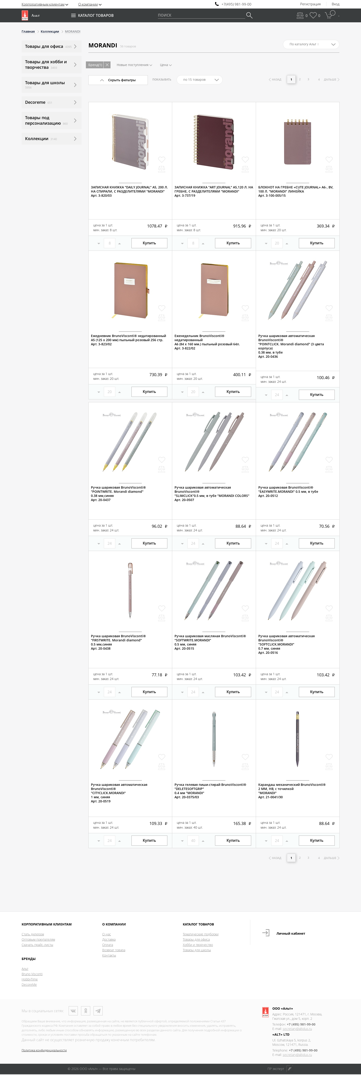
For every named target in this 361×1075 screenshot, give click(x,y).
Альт (25, 969)
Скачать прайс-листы (37, 945)
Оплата (107, 945)
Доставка (109, 940)
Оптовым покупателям (38, 940)
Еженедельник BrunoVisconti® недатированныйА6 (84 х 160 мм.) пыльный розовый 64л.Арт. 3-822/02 (207, 342)
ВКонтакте (73, 1011)
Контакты (109, 956)
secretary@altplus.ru (297, 1029)
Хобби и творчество (198, 945)
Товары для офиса (196, 940)
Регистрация (310, 4)
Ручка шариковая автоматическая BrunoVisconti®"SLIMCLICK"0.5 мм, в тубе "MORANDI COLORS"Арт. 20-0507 (212, 493)
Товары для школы (197, 950)
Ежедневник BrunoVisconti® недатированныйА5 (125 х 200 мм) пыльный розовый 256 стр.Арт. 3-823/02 (128, 340)
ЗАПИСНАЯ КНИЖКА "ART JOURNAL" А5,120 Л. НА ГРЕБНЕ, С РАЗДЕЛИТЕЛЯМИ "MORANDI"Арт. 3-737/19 (214, 191)
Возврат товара (113, 950)
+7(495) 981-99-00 (236, 4)
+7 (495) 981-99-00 (301, 1025)
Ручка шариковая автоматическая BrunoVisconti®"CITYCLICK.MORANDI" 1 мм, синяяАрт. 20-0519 (119, 793)
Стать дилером (33, 935)
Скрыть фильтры (122, 80)
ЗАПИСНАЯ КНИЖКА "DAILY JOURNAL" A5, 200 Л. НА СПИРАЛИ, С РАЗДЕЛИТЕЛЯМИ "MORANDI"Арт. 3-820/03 (129, 191)
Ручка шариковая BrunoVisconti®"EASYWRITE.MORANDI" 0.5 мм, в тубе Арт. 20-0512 (288, 491)
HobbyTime (30, 980)
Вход (335, 4)
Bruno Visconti (32, 974)
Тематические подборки (200, 935)
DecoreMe (29, 985)
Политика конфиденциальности (44, 1051)
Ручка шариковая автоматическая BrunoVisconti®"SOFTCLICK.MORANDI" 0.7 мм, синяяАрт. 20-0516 (286, 644)
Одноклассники (85, 1011)
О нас (106, 935)
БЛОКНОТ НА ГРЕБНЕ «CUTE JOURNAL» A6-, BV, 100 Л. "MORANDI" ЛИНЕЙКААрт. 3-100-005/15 (295, 191)
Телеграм (98, 1011)
